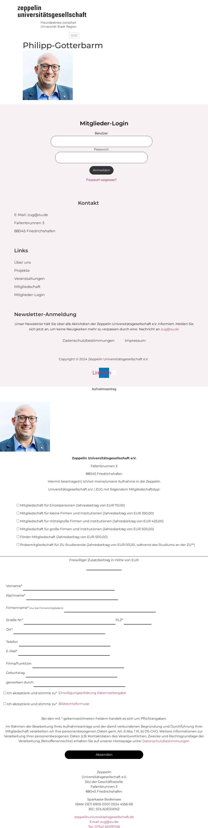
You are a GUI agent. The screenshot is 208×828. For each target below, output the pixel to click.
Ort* (55, 622)
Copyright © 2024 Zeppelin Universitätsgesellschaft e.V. (103, 359)
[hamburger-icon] (74, 35)
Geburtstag (61, 662)
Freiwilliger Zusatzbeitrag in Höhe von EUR (104, 563)
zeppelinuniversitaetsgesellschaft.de (104, 804)
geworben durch (65, 670)
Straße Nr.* (61, 614)
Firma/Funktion (65, 653)
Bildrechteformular (73, 691)
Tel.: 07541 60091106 (104, 814)
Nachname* (62, 591)
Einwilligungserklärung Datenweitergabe (92, 680)
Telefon (58, 633)
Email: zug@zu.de (104, 809)
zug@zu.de (170, 329)
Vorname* (60, 582)
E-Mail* (58, 642)
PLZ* (134, 614)
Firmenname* (81, 602)
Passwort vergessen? (101, 180)
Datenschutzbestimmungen (166, 728)
